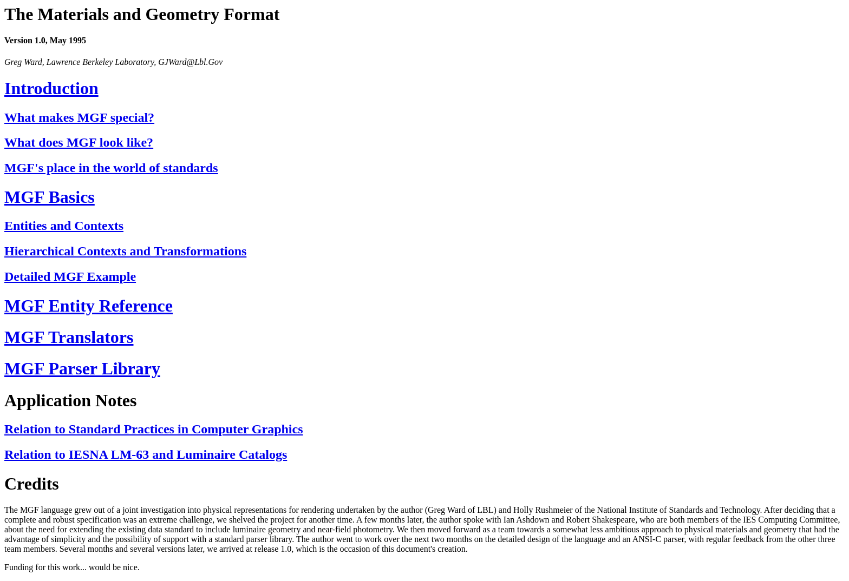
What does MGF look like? (78, 142)
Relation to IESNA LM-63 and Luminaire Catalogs (145, 454)
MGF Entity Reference (88, 305)
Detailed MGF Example (70, 276)
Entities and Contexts (63, 226)
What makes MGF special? (79, 117)
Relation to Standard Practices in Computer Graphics (153, 429)
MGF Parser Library (82, 368)
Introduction (51, 88)
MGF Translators (69, 337)
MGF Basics (49, 197)
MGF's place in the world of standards (111, 168)
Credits (31, 483)
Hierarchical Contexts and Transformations (125, 251)
